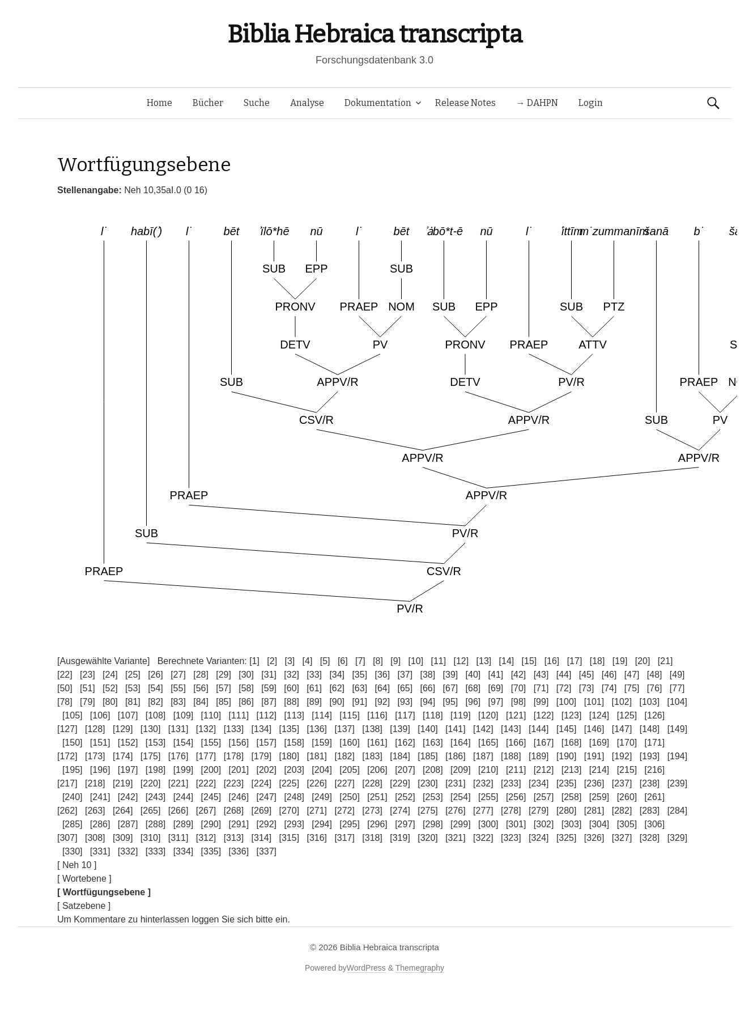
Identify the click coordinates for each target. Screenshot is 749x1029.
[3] (289, 661)
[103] (650, 702)
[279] (539, 810)
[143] (511, 729)
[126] (655, 715)
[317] (344, 838)
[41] (496, 674)
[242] (128, 797)
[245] (211, 797)
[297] (405, 824)
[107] (128, 715)
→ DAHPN (537, 102)
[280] (566, 810)
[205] (349, 770)
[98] (518, 702)
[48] (654, 674)
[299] (460, 824)
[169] (599, 742)
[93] (404, 702)
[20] (642, 661)
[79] (87, 702)
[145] (566, 729)
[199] (183, 770)
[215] (627, 770)
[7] (360, 661)
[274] (400, 810)
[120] (488, 715)
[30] (246, 674)
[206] (377, 770)
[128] (95, 729)
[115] (349, 715)
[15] (529, 661)
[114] (322, 715)
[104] (677, 702)
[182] (344, 756)
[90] (336, 702)
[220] (151, 783)
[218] (95, 783)
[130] (151, 729)
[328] (650, 838)
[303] (571, 824)
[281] (594, 810)
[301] (516, 824)
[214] (599, 770)
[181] (317, 756)
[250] (349, 797)
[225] (289, 783)
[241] (100, 797)
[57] (223, 688)
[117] (405, 715)
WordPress (366, 967)
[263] (95, 810)
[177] (206, 756)
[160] (349, 742)
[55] (178, 688)
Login (590, 102)
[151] (100, 742)
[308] (95, 838)
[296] (377, 824)
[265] (151, 810)
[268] (234, 810)
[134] (262, 729)
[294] (322, 824)
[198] (156, 770)
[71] (541, 688)
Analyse (307, 102)
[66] (428, 688)
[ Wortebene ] (84, 878)
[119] (460, 715)
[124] (599, 715)
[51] (87, 688)
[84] (200, 702)
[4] (308, 661)
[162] (405, 742)
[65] (404, 688)
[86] (246, 702)
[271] (317, 810)
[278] (511, 810)
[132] (206, 729)
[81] (133, 702)
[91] (359, 702)
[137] (344, 729)
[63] (359, 688)
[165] (488, 742)
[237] (622, 783)
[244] (183, 797)
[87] (268, 702)
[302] (544, 824)
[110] (211, 715)
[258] (571, 797)
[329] (677, 838)
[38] (428, 674)
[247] (266, 797)
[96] (473, 702)
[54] (155, 688)
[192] (622, 756)
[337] (266, 851)
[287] (128, 824)
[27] (178, 674)
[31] (268, 674)
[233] (511, 783)
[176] (178, 756)
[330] (72, 851)
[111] (239, 715)
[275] (428, 810)
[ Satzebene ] (83, 906)
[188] (511, 756)
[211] (516, 770)
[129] (123, 729)
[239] (677, 783)
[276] (455, 810)
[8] (378, 661)
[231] (455, 783)
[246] (239, 797)
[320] (428, 838)
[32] (291, 674)
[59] (268, 688)
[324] (539, 838)
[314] (262, 838)
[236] (594, 783)
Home (159, 102)
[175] (151, 756)
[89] (314, 702)
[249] (322, 797)
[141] (455, 729)
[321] (455, 838)
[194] (677, 756)
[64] (382, 688)
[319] (400, 838)
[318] (372, 838)
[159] (322, 742)
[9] (395, 661)
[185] (428, 756)
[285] (72, 824)
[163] (433, 742)
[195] (72, 770)
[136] (317, 729)
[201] (239, 770)
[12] (461, 661)
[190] (566, 756)
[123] (571, 715)
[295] (349, 824)
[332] (128, 851)
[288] (156, 824)
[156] (239, 742)
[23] (87, 674)
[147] (622, 729)
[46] (609, 674)
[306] (655, 824)
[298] (433, 824)
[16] (552, 661)
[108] (156, 715)
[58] (246, 688)
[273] (372, 810)
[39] (450, 674)
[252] (405, 797)
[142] (483, 729)
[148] (650, 729)
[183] (372, 756)
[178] (234, 756)
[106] (100, 715)
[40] (473, 674)
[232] (483, 783)
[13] (484, 661)
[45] (586, 674)
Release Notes (465, 102)
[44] (564, 674)
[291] (239, 824)
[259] (599, 797)
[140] (428, 729)
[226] (317, 783)
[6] (343, 661)
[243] (156, 797)
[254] (460, 797)
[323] (511, 838)
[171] (655, 742)
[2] (272, 661)
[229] (400, 783)
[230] (428, 783)
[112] (266, 715)
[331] (100, 851)
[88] (291, 702)
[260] (627, 797)
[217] (67, 783)
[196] (100, 770)
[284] (677, 810)
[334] (183, 851)
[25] (133, 674)
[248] (294, 797)
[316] (317, 838)
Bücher (208, 102)
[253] (433, 797)
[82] (155, 702)
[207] (405, 770)
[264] (123, 810)
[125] (627, 715)
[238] (650, 783)
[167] (544, 742)
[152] (128, 742)
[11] (438, 661)
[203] (294, 770)
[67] (450, 688)
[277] (483, 810)
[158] (294, 742)
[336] (239, 851)
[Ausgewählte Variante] (103, 661)
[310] (151, 838)
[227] (344, 783)
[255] (488, 797)
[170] (627, 742)
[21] (665, 661)
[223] (234, 783)
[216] (655, 770)
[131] (178, 729)
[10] (415, 661)
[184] (400, 756)
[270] (289, 810)
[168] (571, 742)
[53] (133, 688)
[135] (289, 729)
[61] (314, 688)
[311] (178, 838)
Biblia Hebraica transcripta (374, 34)
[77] (677, 688)
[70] (518, 688)
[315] (289, 838)
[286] (100, 824)
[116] (377, 715)
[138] (372, 729)
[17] (574, 661)
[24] (110, 674)
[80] (110, 702)
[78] (65, 702)
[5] (325, 661)
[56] (200, 688)
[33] (314, 674)
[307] (67, 838)
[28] (200, 674)
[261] (655, 797)
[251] (377, 797)
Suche (257, 102)
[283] (650, 810)
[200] (211, 770)
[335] (211, 851)
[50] (65, 688)
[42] (518, 674)
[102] (622, 702)
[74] (609, 688)
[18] (597, 661)
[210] (488, 770)
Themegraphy (419, 967)
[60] (291, 688)
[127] (67, 729)
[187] (483, 756)
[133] (234, 729)
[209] (460, 770)
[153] (156, 742)
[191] (594, 756)
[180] (289, 756)
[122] (544, 715)
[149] (677, 729)
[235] (566, 783)
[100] (566, 702)
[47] (632, 674)
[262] (67, 810)
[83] (178, 702)
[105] (72, 715)
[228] (372, 783)
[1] (254, 661)
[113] (294, 715)
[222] (206, 783)
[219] (123, 783)
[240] (72, 797)
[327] (622, 838)
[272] (344, 810)
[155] (211, 742)
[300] (488, 824)
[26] (155, 674)
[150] (72, 742)
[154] (183, 742)
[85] (223, 702)
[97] (496, 702)
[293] (294, 824)
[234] (539, 783)
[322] (483, 838)
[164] (460, 742)
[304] (599, 824)
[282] (622, 810)
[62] (336, 688)
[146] (594, 729)
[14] (506, 661)
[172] (67, 756)
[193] (650, 756)
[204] (322, 770)
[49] (677, 674)
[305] (627, 824)
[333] (156, 851)
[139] (400, 729)
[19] (620, 661)
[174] (123, 756)
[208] (433, 770)
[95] (450, 702)
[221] (178, 783)
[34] (336, 674)
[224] (262, 783)
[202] (266, 770)
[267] (206, 810)
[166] (516, 742)
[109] (183, 715)
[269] (262, 810)
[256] (516, 797)
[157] (266, 742)
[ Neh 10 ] (76, 865)
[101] (594, 702)
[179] (262, 756)
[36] (382, 674)
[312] (206, 838)
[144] (539, 729)
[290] (211, 824)
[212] (544, 770)
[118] (433, 715)
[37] (404, 674)
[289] (183, 824)
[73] (586, 688)
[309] (123, 838)
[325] (566, 838)
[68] (473, 688)
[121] (516, 715)
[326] (594, 838)
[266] (178, 810)
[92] (382, 702)
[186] (455, 756)
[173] (95, 756)
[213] (571, 770)
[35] (359, 674)
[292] (266, 824)
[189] (539, 756)
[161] (377, 742)
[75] (632, 688)
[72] (564, 688)
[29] (223, 674)
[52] (110, 688)
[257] (544, 797)
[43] (541, 674)
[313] (234, 838)
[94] (428, 702)
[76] (654, 688)
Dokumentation (377, 102)
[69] (496, 688)
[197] (128, 770)
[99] (541, 702)
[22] (65, 674)
